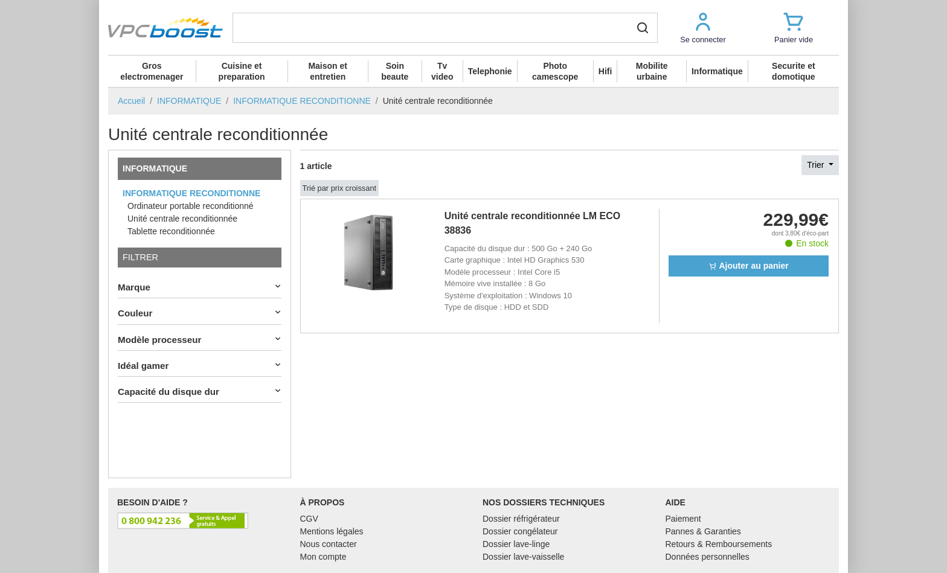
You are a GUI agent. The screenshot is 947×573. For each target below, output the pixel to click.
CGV (309, 518)
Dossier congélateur (520, 531)
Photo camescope (555, 71)
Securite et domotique (793, 71)
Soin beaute (394, 71)
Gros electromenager (151, 71)
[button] (703, 27)
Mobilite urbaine (652, 71)
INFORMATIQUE (155, 168)
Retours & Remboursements (719, 544)
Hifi (605, 71)
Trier (816, 165)
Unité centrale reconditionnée (182, 218)
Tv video (442, 71)
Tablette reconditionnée (171, 231)
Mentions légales (332, 531)
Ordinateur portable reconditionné (190, 206)
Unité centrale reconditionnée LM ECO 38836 (533, 223)
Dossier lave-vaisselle (523, 557)
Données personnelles (708, 557)
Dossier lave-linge (516, 544)
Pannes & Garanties (703, 531)
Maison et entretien (327, 71)
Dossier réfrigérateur (521, 518)
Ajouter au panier (748, 265)
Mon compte (323, 557)
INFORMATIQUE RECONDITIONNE (191, 193)
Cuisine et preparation (242, 71)
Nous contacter (328, 544)
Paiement (683, 518)
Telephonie (490, 71)
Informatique (717, 71)
